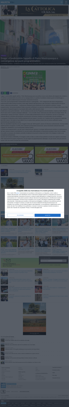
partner (18, 193)
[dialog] (34, 203)
